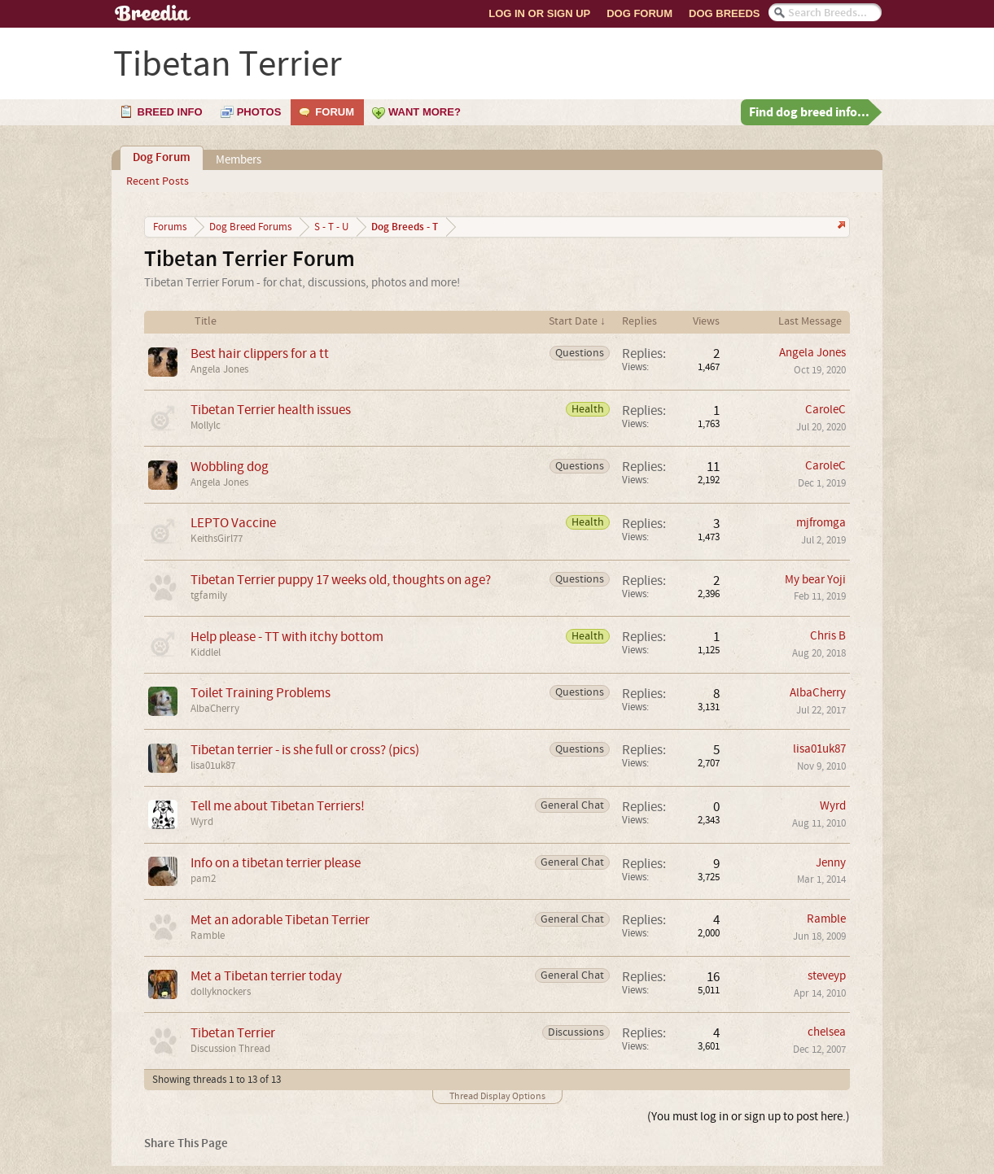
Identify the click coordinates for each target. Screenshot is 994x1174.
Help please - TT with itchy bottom (286, 636)
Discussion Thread (230, 1048)
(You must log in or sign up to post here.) (748, 1116)
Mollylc (205, 425)
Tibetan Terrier (232, 1032)
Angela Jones (219, 369)
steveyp (827, 976)
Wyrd (201, 821)
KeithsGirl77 (216, 538)
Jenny (831, 863)
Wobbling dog (229, 466)
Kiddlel (205, 652)
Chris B (828, 636)
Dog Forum (639, 13)
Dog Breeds (724, 13)
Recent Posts (157, 181)
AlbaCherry (214, 708)
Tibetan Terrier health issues (270, 409)
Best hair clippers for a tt (259, 353)
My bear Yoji (815, 579)
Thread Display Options (497, 1096)
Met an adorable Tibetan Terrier (280, 919)
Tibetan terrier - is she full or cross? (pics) (304, 749)
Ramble (207, 935)
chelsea (827, 1032)
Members (238, 160)
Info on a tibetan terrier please (275, 862)
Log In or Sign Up (539, 13)
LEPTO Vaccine (233, 522)
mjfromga (821, 522)
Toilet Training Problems (260, 692)
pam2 (203, 878)
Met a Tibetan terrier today (266, 976)
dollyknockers (220, 991)
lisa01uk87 (212, 765)
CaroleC (825, 409)
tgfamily (208, 595)
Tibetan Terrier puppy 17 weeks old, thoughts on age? (340, 579)
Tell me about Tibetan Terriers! (277, 805)
